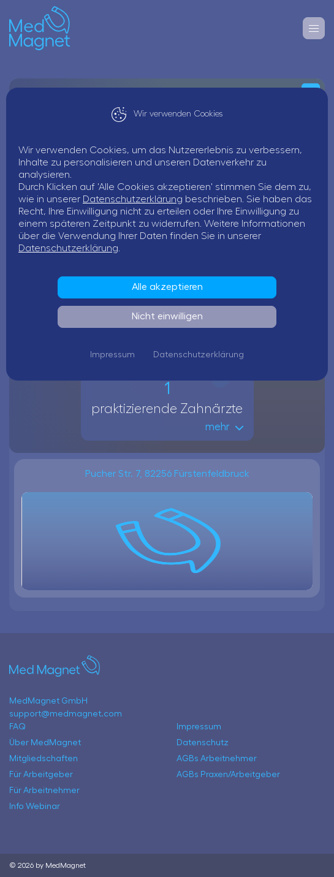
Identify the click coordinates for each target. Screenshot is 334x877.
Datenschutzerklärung (133, 199)
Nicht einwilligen (167, 316)
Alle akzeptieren (167, 287)
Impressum (112, 355)
